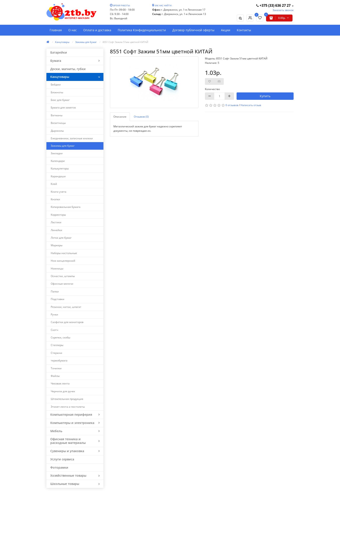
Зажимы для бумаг (86, 42)
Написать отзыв (250, 105)
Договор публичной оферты (193, 30)
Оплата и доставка (97, 30)
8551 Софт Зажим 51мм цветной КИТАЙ (125, 42)
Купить (265, 96)
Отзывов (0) (141, 116)
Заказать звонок (283, 10)
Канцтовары (62, 42)
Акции (225, 30)
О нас (72, 30)
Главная (56, 30)
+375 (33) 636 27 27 (273, 5)
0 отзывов (232, 105)
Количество (212, 89)
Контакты (244, 30)
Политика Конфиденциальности (142, 30)
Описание (119, 116)
